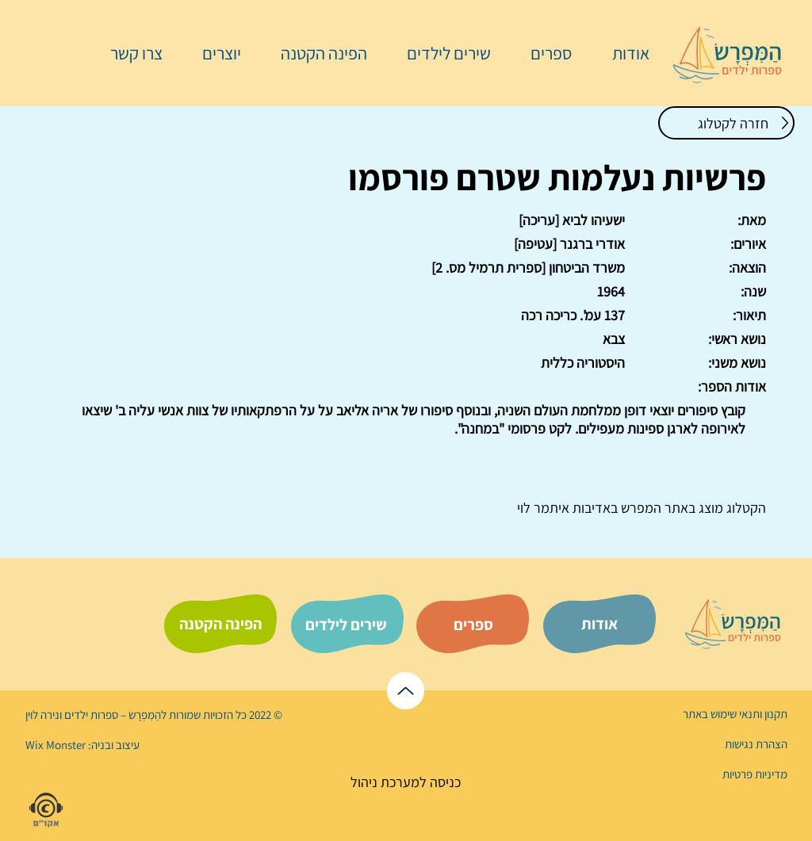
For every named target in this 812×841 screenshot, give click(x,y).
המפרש (639, 508)
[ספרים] (473, 624)
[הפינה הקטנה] (220, 623)
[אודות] (599, 623)
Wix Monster (55, 744)
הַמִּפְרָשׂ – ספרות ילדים (111, 714)
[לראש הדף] (405, 690)
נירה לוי (43, 714)
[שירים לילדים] (345, 624)
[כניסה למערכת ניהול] (405, 782)
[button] (543, 53)
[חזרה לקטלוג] (726, 123)
